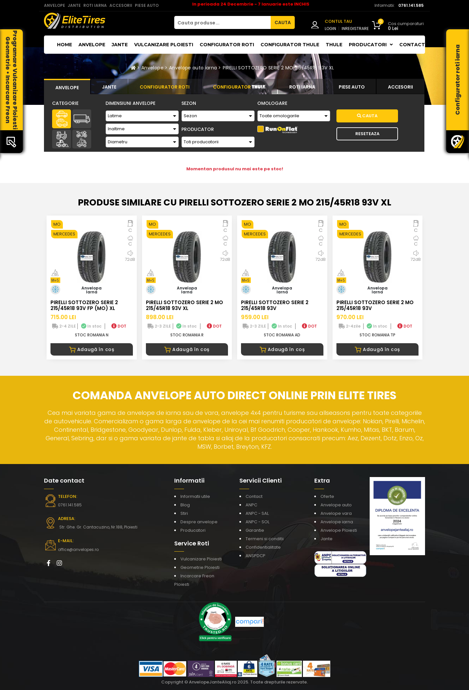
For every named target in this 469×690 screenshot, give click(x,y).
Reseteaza (367, 134)
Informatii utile (195, 496)
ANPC (251, 505)
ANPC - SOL (257, 522)
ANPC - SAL (257, 513)
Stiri (184, 513)
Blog (185, 505)
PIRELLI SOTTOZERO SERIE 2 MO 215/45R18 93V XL (278, 67)
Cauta (367, 116)
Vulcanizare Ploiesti (163, 45)
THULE (334, 45)
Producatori (193, 530)
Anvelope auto (336, 505)
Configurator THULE (290, 45)
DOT (118, 326)
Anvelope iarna (336, 522)
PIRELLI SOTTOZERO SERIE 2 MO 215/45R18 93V (375, 305)
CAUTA (283, 22)
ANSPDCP (255, 556)
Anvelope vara (336, 513)
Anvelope (91, 45)
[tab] (67, 86)
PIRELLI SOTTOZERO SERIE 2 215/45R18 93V (274, 305)
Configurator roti (227, 45)
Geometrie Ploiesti (200, 567)
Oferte (327, 496)
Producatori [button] (371, 45)
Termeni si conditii (265, 539)
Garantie (255, 530)
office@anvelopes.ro (78, 549)
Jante (120, 45)
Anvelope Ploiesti (338, 530)
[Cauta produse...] (222, 22)
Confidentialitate (263, 547)
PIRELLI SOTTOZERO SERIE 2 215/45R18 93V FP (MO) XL (84, 305)
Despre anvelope (199, 522)
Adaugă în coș (91, 349)
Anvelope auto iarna (193, 67)
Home (64, 45)
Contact (412, 45)
